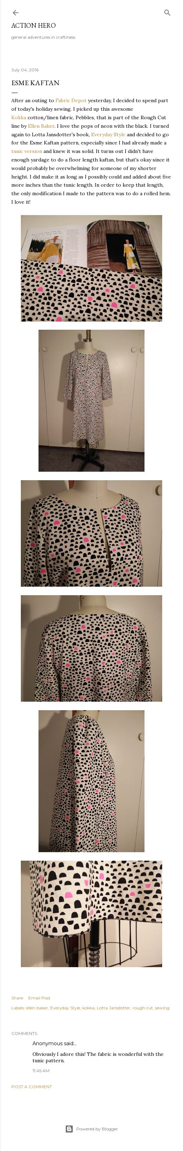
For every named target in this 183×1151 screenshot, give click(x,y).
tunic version (26, 151)
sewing (162, 1007)
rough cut (142, 1007)
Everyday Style (108, 134)
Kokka (18, 117)
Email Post (39, 998)
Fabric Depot (71, 100)
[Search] (167, 11)
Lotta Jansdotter (113, 1007)
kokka (88, 1007)
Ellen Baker (41, 126)
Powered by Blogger (91, 1129)
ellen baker (37, 1007)
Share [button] (17, 998)
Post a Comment (31, 1086)
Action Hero (33, 25)
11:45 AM (41, 1070)
